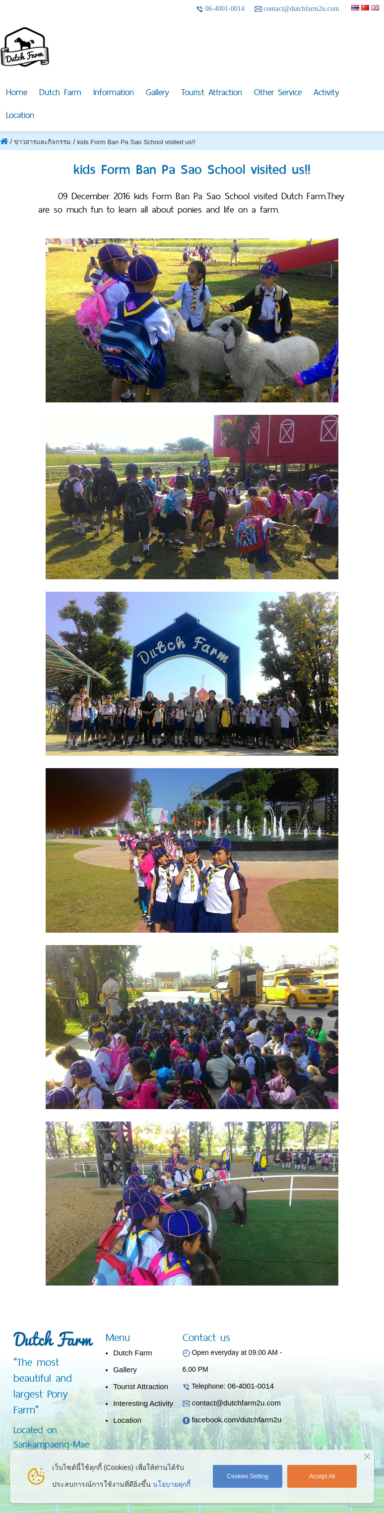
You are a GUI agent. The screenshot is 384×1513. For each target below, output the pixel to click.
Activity (326, 92)
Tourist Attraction (211, 92)
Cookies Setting (247, 1476)
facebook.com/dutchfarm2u (236, 1419)
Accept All (322, 1476)
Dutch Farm (60, 92)
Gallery (157, 92)
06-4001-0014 (220, 9)
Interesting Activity (143, 1403)
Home (16, 92)
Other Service (278, 92)
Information (113, 92)
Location (20, 114)
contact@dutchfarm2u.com (297, 9)
